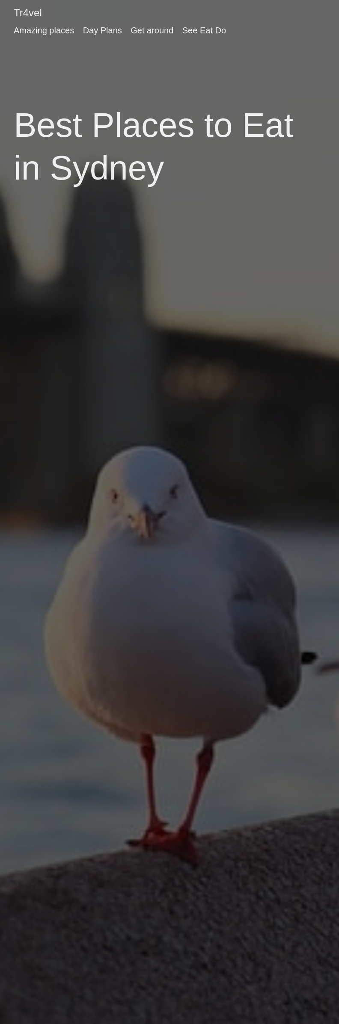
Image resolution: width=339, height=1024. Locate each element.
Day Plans (102, 30)
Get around (152, 30)
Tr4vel (28, 12)
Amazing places (44, 30)
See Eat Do (204, 30)
